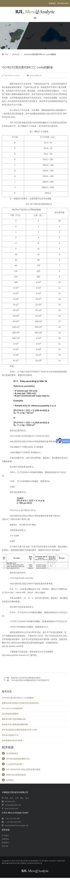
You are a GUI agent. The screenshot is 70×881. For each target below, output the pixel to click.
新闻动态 (16, 54)
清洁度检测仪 (12, 755)
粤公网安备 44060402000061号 (30, 863)
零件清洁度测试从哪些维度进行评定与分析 (19, 730)
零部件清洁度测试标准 (16, 776)
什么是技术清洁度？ (15, 766)
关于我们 (5, 836)
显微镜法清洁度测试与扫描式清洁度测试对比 (20, 703)
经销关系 (5, 839)
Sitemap (5, 846)
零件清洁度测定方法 (10, 735)
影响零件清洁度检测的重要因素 (15, 724)
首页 (5, 54)
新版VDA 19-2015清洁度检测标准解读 (25, 678)
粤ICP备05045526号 (10, 863)
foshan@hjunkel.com (13, 805)
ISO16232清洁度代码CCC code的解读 (18, 698)
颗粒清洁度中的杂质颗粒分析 (14, 719)
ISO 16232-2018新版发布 (12, 708)
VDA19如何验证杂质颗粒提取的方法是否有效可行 (30, 680)
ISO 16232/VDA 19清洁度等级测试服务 (23, 771)
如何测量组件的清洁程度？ (13, 740)
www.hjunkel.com (11, 808)
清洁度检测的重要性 (10, 714)
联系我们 (10, 782)
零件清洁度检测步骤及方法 (18, 760)
